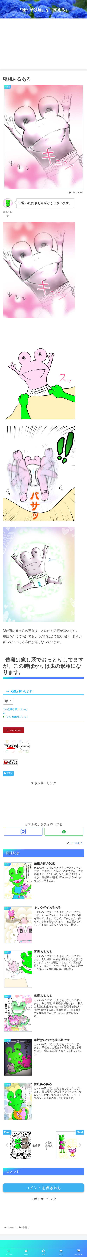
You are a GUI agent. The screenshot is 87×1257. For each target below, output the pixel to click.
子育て (8, 773)
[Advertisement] (43, 44)
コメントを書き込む (43, 1188)
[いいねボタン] (6, 701)
